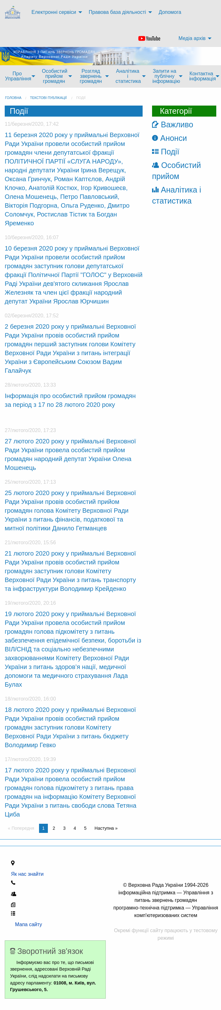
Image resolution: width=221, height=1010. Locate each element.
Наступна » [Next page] (105, 828)
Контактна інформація (202, 76)
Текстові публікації (48, 98)
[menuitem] (13, 12)
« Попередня (21, 828)
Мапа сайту (26, 924)
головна (13, 98)
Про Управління (18, 76)
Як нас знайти (28, 874)
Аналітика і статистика (128, 76)
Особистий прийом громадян (54, 76)
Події (81, 98)
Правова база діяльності (117, 12)
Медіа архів (192, 38)
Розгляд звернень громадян (91, 76)
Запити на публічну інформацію (166, 76)
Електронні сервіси (53, 12)
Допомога (170, 12)
